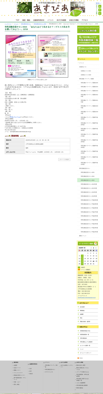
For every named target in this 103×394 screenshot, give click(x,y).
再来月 (31, 373)
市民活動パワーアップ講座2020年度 (89, 106)
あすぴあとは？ (84, 303)
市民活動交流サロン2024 (87, 176)
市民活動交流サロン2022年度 (89, 184)
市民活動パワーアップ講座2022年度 (89, 95)
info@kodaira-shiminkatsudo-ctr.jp (87, 297)
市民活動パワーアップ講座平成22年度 (89, 163)
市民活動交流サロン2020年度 (89, 192)
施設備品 (16, 362)
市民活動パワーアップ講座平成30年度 (89, 118)
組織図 (81, 314)
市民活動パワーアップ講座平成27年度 (89, 135)
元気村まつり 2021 (86, 71)
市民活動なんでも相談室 (86, 342)
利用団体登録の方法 (85, 331)
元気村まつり (82, 67)
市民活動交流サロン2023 (40, 24)
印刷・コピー (17, 382)
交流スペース (17, 367)
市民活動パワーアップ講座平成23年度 (89, 157)
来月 (30, 371)
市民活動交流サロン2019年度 (89, 196)
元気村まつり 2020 (86, 75)
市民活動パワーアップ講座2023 (89, 90)
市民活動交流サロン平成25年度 (89, 220)
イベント (50, 19)
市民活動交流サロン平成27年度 (89, 212)
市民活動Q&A (83, 338)
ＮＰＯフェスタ (49, 372)
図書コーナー (17, 370)
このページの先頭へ (64, 159)
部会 (81, 318)
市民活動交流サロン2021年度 (89, 188)
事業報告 (82, 310)
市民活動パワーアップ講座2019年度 (89, 112)
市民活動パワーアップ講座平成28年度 (89, 129)
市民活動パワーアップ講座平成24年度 (89, 152)
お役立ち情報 (74, 19)
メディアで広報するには (82, 372)
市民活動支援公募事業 (82, 385)
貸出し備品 (16, 384)
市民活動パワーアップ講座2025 (89, 82)
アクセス (85, 19)
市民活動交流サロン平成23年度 (89, 227)
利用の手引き (83, 327)
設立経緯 (82, 307)
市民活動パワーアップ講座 (86, 78)
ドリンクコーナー (18, 372)
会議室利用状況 (39, 19)
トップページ (8, 24)
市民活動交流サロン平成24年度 (89, 224)
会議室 (15, 365)
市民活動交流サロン (26, 24)
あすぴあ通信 (61, 19)
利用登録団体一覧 (84, 334)
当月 (30, 368)
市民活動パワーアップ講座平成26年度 (89, 140)
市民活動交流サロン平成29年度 (89, 204)
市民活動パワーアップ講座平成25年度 (89, 146)
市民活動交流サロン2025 (87, 172)
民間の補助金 (79, 388)
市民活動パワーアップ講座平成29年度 (89, 123)
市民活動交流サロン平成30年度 (89, 200)
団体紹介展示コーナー (19, 375)
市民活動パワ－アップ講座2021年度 (89, 101)
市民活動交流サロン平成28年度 (89, 208)
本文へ (98, 3)
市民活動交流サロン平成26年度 (89, 216)
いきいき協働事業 (80, 382)
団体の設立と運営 (80, 365)
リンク (81, 349)
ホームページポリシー (85, 353)
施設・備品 (26, 19)
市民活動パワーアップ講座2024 (89, 86)
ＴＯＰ (17, 19)
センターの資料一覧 (85, 345)
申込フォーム (15, 117)
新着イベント (82, 235)
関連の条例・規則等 (85, 321)
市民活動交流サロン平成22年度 (89, 232)
